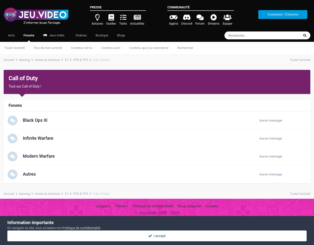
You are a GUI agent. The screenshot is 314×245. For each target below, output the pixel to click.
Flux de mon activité (48, 48)
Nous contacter (189, 206)
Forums (29, 37)
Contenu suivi (110, 48)
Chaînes (81, 35)
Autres (29, 174)
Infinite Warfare (38, 138)
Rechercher (185, 48)
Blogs (121, 35)
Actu (11, 35)
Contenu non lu (81, 48)
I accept (157, 236)
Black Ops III (35, 120)
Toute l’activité (14, 48)
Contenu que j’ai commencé (149, 48)
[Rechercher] (250, 35)
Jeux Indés (54, 35)
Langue (103, 206)
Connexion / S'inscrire (282, 14)
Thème (122, 206)
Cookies (212, 206)
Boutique (102, 35)
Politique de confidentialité (153, 206)
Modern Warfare (39, 156)
